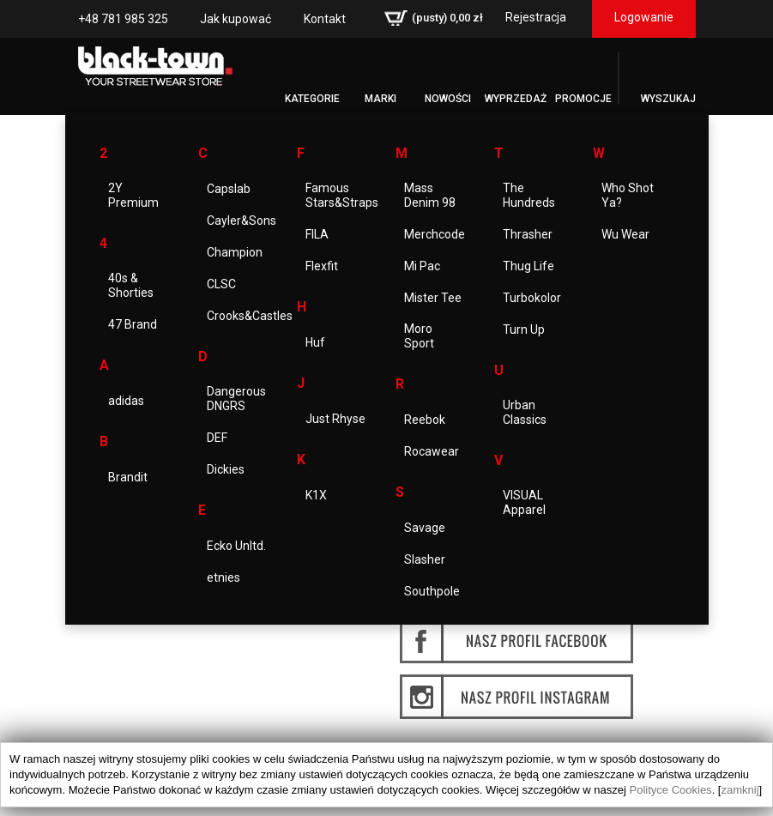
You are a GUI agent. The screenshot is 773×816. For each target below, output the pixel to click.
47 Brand (132, 324)
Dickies (226, 469)
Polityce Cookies (671, 789)
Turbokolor (532, 298)
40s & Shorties (131, 285)
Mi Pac (422, 266)
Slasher (424, 559)
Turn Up (524, 329)
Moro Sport (419, 336)
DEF (217, 437)
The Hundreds (529, 195)
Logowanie (643, 17)
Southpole (432, 591)
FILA (317, 234)
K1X (316, 495)
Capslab (229, 189)
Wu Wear (625, 234)
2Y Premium (133, 195)
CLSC (221, 284)
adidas (126, 401)
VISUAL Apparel (524, 502)
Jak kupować (235, 19)
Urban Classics (525, 412)
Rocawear (431, 451)
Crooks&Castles (250, 316)
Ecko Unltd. (236, 546)
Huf (315, 342)
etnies (223, 577)
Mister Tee (433, 298)
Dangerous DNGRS (236, 398)
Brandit (128, 477)
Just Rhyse (335, 419)
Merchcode (434, 234)
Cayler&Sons (241, 220)
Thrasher (528, 234)
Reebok (424, 419)
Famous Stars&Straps (341, 195)
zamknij (739, 789)
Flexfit (321, 266)
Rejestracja (535, 17)
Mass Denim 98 (430, 195)
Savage (424, 528)
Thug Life (528, 266)
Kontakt (325, 19)
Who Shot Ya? (627, 195)
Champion (235, 252)
